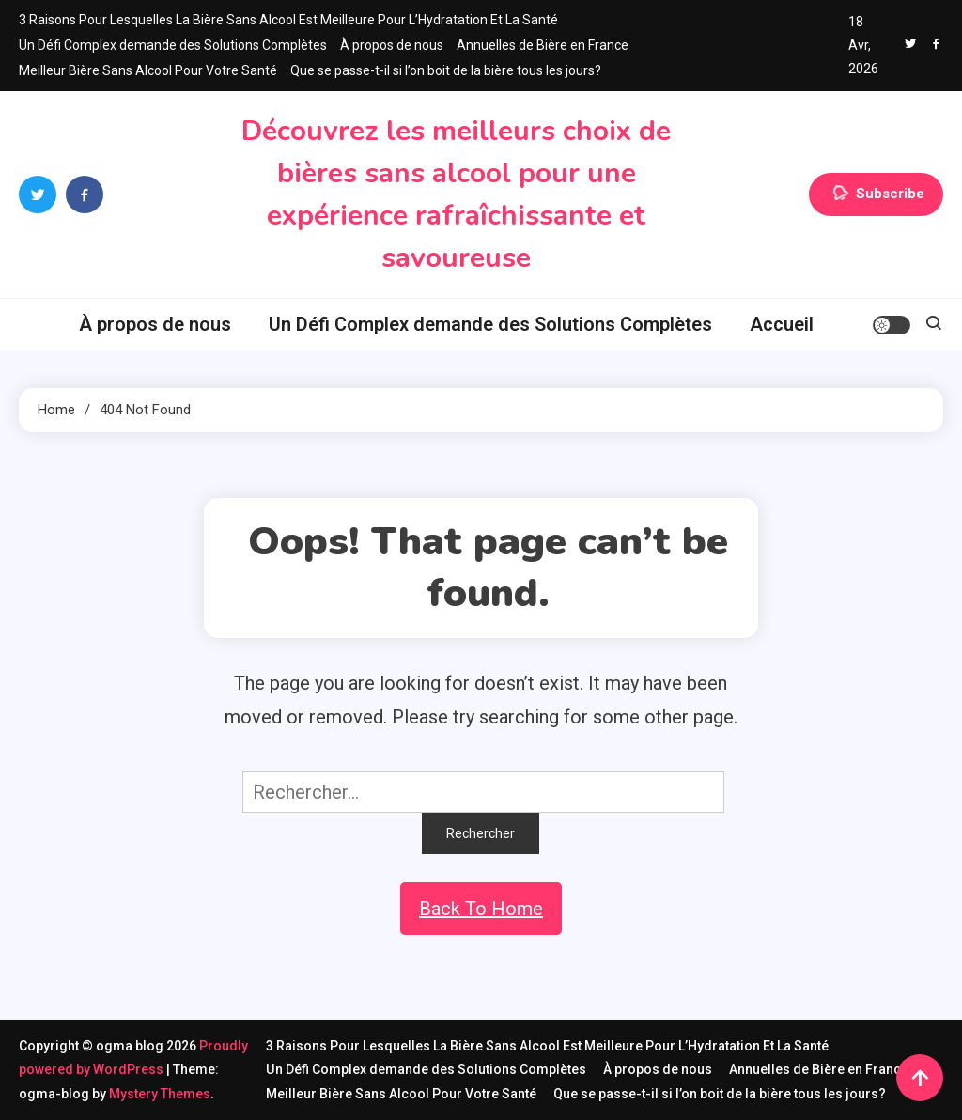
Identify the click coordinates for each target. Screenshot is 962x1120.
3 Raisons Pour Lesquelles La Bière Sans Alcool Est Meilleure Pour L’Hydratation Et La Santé (288, 19)
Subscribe (876, 194)
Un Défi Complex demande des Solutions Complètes (173, 45)
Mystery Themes (159, 1093)
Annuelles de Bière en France (542, 45)
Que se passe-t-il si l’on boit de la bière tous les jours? (445, 70)
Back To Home (481, 908)
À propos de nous (391, 45)
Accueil (782, 324)
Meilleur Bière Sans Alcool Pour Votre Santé (148, 70)
